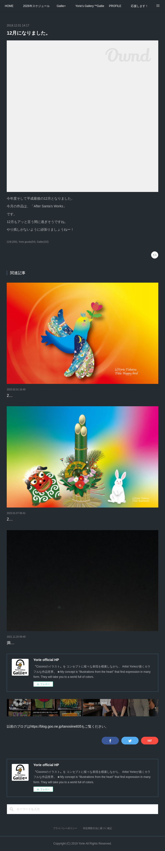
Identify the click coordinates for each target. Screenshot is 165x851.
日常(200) (12, 242)
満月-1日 (14, 643)
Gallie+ (61, 6)
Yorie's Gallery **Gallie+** (89, 6)
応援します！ (139, 6)
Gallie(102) (43, 242)
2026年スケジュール (36, 6)
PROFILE (115, 6)
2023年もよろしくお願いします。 (36, 519)
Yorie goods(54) (26, 242)
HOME (9, 6)
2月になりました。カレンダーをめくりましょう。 (50, 396)
